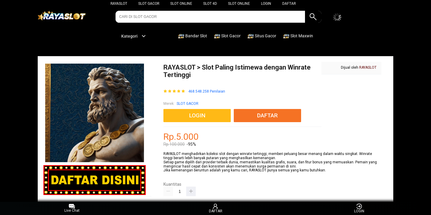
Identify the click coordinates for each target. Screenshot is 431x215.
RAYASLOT (118, 3)
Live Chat (72, 208)
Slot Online (181, 3)
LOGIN (266, 3)
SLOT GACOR (187, 104)
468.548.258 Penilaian (206, 91)
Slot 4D (210, 3)
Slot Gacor (148, 3)
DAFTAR (289, 3)
